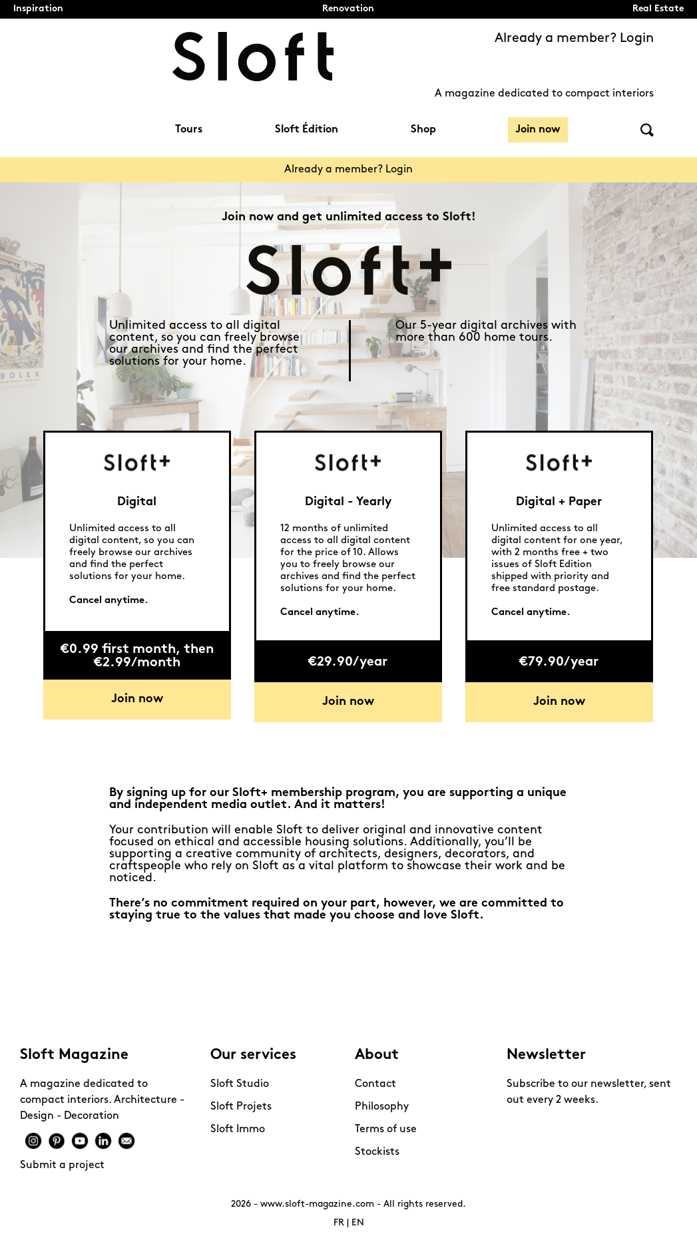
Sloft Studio (239, 1084)
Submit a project (62, 1165)
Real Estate (658, 9)
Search (647, 130)
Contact (375, 1084)
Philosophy (382, 1107)
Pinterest (57, 1141)
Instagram (33, 1141)
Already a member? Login (574, 38)
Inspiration (38, 9)
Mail (126, 1141)
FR (339, 1223)
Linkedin (103, 1141)
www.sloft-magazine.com (317, 1204)
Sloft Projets (241, 1107)
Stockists (377, 1152)
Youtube (80, 1141)
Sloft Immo (237, 1129)
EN (357, 1223)
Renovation (348, 9)
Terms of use (386, 1129)
